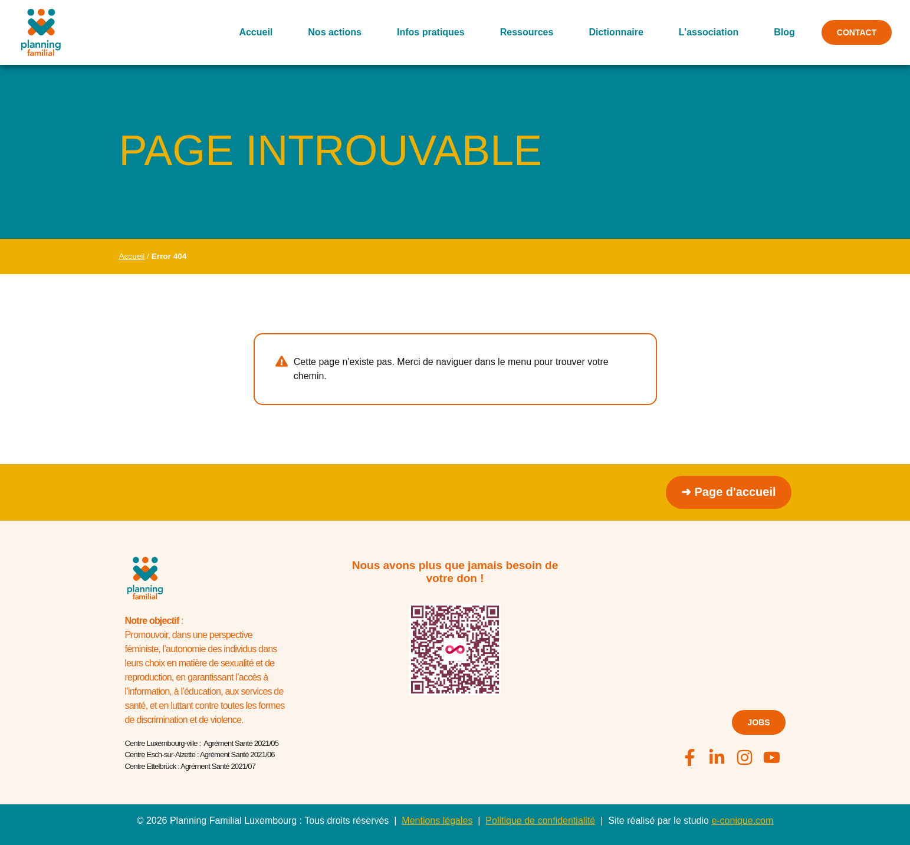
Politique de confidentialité (540, 821)
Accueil (255, 32)
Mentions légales (437, 821)
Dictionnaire (616, 32)
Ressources (526, 32)
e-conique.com (742, 821)
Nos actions (335, 32)
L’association (708, 32)
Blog (784, 32)
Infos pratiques (431, 32)
